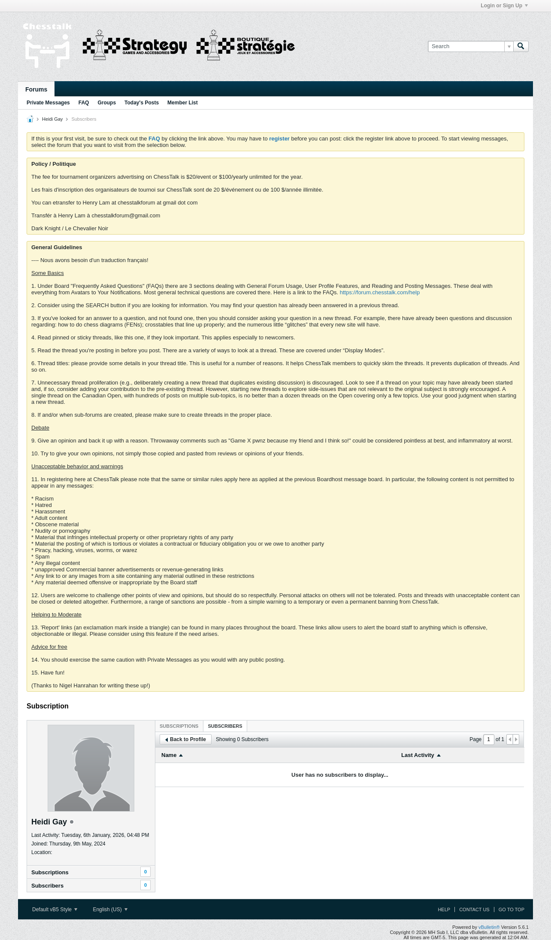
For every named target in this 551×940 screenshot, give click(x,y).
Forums (36, 89)
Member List (182, 103)
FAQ (84, 103)
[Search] (470, 46)
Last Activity (417, 755)
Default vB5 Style (54, 909)
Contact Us (474, 909)
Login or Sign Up (504, 6)
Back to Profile (185, 739)
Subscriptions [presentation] (179, 726)
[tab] (179, 726)
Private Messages (48, 103)
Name (168, 755)
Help (444, 909)
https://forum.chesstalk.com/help (380, 292)
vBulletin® (489, 927)
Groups (106, 103)
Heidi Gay (52, 119)
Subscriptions (50, 872)
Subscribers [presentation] (225, 726)
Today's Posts (141, 103)
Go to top (511, 909)
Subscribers (47, 885)
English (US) (110, 909)
